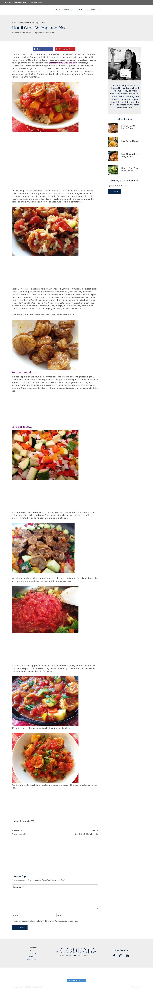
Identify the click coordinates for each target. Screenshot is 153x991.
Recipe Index (32, 948)
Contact (32, 956)
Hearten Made (38, 987)
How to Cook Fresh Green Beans (130, 169)
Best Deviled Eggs (129, 141)
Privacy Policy (32, 959)
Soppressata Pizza (32, 832)
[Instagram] (121, 956)
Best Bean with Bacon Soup (128, 127)
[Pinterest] (127, 956)
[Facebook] (114, 956)
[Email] (77, 915)
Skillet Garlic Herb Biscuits (77, 832)
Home (57, 10)
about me (127, 108)
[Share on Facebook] (43, 49)
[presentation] (113, 128)
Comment (18, 887)
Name (16, 915)
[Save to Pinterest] (65, 49)
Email (60, 915)
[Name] (33, 915)
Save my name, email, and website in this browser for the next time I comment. (47, 921)
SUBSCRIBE (32, 2)
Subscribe (91, 10)
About (79, 10)
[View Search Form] (99, 10)
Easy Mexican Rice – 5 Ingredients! (130, 155)
